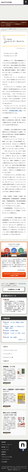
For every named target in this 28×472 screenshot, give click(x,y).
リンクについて (5, 449)
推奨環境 (3, 442)
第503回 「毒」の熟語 (10, 337)
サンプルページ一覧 (8, 357)
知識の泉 (10, 28)
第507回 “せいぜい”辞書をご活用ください (14, 323)
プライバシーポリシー (6, 444)
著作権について (5, 447)
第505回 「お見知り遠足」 (11, 330)
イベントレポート (7, 354)
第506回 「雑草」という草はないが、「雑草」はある (14, 327)
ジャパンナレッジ (4, 28)
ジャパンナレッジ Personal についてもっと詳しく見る (14, 274)
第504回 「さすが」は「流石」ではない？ (14, 334)
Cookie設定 (4, 461)
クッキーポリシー (5, 459)
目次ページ (21, 339)
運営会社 (3, 454)
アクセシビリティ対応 (6, 457)
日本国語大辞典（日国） (15, 110)
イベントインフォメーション (10, 350)
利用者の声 (6, 361)
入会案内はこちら (14, 289)
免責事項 (3, 452)
